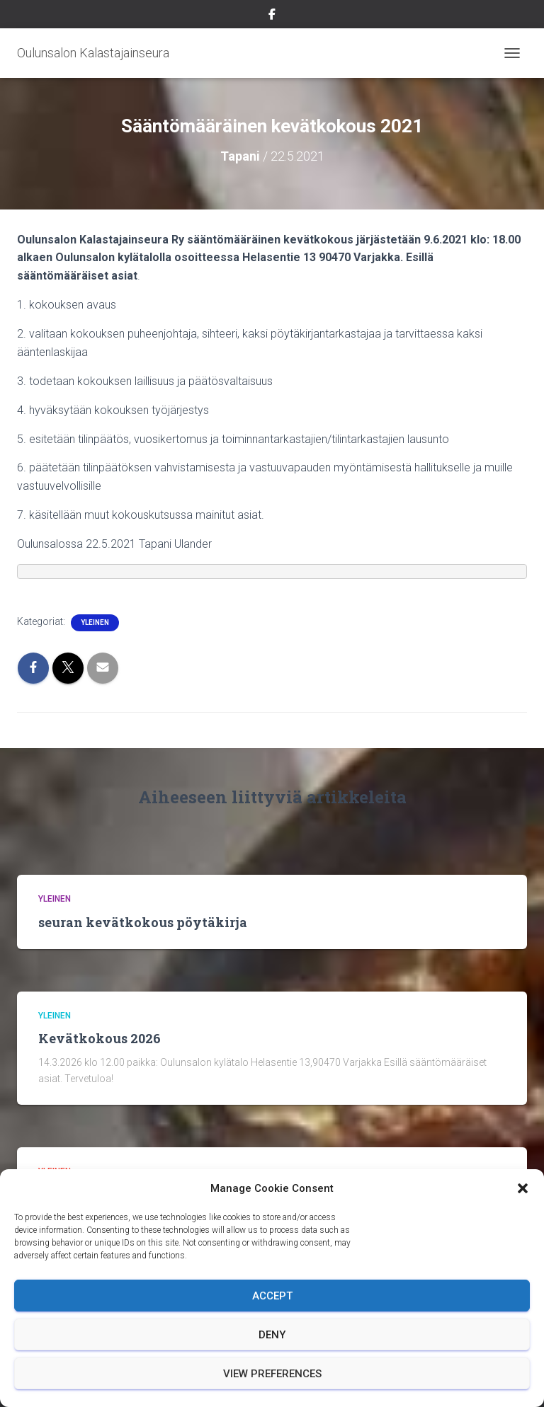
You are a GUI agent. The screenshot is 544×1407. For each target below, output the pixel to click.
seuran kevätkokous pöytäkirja (142, 922)
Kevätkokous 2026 (99, 1038)
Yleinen (95, 622)
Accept (272, 1296)
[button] (523, 1188)
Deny (272, 1334)
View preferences (272, 1373)
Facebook (272, 16)
